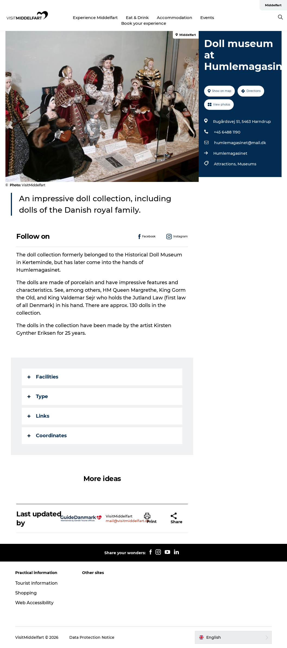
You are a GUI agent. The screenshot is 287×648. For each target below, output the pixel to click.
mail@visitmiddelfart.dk (127, 521)
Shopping (26, 593)
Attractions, (226, 164)
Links (38, 416)
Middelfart (273, 5)
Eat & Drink (137, 17)
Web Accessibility (34, 602)
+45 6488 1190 (227, 132)
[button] (153, 518)
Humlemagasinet (230, 153)
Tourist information (36, 583)
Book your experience (143, 23)
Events (207, 17)
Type (37, 396)
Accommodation (174, 17)
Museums (247, 164)
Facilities (42, 377)
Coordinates (47, 436)
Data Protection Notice (91, 637)
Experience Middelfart (95, 17)
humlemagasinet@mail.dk (240, 142)
